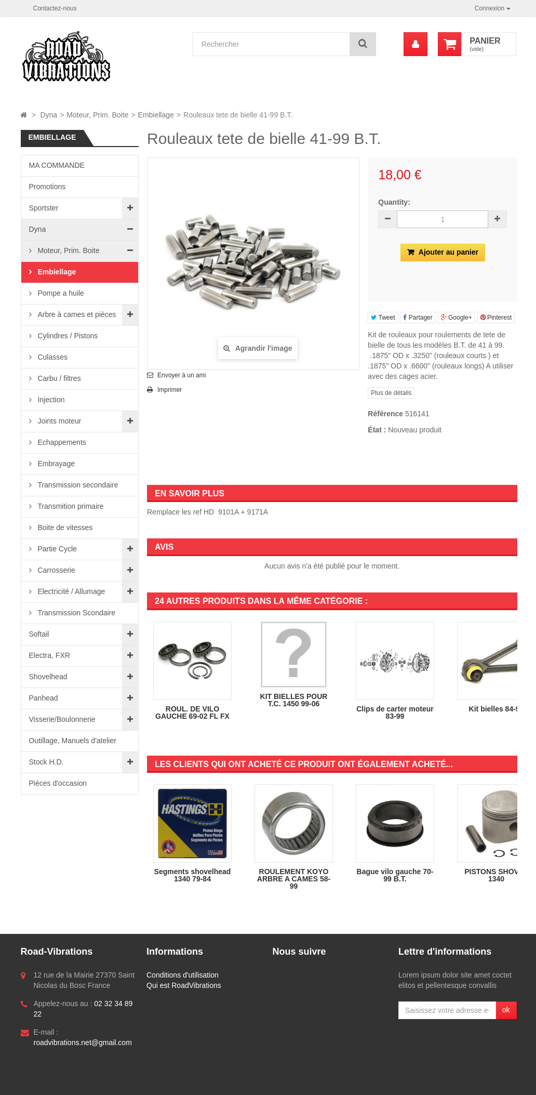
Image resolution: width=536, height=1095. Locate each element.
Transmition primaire (70, 506)
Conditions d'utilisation (182, 975)
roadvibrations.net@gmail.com (83, 1042)
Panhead (43, 698)
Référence (385, 414)
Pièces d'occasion (58, 783)
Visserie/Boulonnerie (62, 719)
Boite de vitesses (64, 527)
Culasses (52, 357)
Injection (50, 399)
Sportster (44, 208)
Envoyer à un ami (181, 375)
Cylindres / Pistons (67, 336)
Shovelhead (48, 676)
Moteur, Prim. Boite (68, 250)
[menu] (415, 44)
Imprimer (169, 389)
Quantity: (394, 202)
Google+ (456, 317)
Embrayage (55, 463)
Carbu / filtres (58, 378)
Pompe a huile (60, 293)
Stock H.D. (46, 762)
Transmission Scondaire (76, 613)
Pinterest (496, 317)
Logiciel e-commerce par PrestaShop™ (92, 1082)
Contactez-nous (55, 8)
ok (506, 1010)
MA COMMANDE (57, 165)
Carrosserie (55, 570)
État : (377, 430)
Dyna (37, 229)
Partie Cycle (56, 549)
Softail (39, 634)
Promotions (47, 186)
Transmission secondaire (77, 485)
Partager (417, 317)
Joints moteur (59, 421)
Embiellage (56, 272)
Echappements (61, 442)
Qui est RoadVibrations (183, 985)
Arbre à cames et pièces (76, 314)
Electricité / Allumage (70, 591)
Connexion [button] (493, 8)
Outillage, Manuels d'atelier (72, 740)
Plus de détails (391, 393)
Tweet (383, 317)
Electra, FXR (49, 655)
